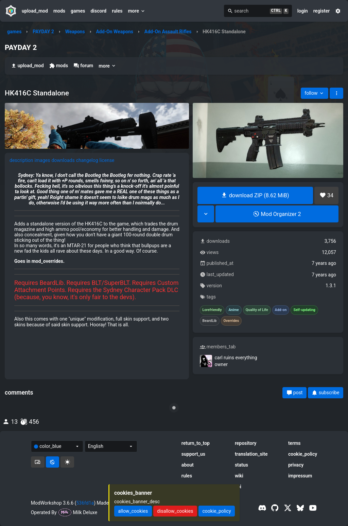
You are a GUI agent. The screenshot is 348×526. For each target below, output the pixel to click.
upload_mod (35, 11)
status (241, 465)
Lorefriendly (212, 310)
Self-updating (304, 310)
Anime (233, 310)
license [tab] (107, 160)
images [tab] (42, 160)
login (302, 11)
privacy (295, 465)
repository (246, 443)
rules (117, 11)
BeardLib (210, 321)
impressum (300, 475)
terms (294, 443)
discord (98, 11)
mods (59, 11)
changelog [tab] (87, 160)
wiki (239, 475)
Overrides (231, 321)
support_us (193, 454)
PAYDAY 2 (43, 31)
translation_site (251, 454)
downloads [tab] (62, 160)
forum (83, 66)
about (187, 465)
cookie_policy (302, 454)
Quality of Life (257, 310)
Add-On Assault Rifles (168, 31)
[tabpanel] (97, 250)
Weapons (75, 31)
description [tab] (21, 160)
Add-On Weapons (114, 31)
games (78, 11)
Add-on (281, 310)
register (321, 11)
